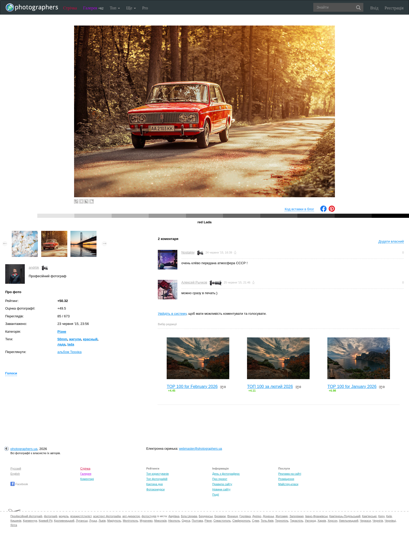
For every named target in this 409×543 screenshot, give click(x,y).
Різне (61, 332)
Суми (255, 520)
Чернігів (377, 520)
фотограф (50, 516)
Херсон (332, 520)
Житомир (281, 516)
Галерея (93, 8)
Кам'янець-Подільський (344, 516)
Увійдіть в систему (172, 314)
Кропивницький (64, 520)
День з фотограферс (226, 473)
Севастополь (222, 520)
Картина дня (154, 484)
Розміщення (286, 478)
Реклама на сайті (289, 473)
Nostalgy (188, 252)
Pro (145, 8)
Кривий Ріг (45, 520)
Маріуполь (114, 520)
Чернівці (390, 520)
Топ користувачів (157, 473)
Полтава (197, 520)
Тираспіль (296, 520)
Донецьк (268, 516)
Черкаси (365, 520)
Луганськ (82, 520)
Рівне (208, 520)
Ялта (13, 525)
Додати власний (391, 241)
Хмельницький (348, 520)
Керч (381, 516)
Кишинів (15, 520)
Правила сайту (222, 484)
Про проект (219, 478)
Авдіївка (174, 516)
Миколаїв (160, 520)
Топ (115, 8)
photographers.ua (23, 449)
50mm (62, 339)
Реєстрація (394, 8)
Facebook (19, 484)
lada (70, 344)
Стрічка (70, 8)
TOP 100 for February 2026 (192, 386)
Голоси (11, 373)
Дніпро (256, 516)
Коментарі (87, 478)
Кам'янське (369, 516)
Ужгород (310, 520)
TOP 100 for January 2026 (351, 386)
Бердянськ (206, 516)
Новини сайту (221, 489)
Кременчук (30, 520)
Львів (102, 520)
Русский (15, 468)
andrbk (34, 267)
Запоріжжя (297, 516)
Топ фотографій (156, 478)
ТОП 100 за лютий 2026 (270, 386)
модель (64, 516)
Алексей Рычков (194, 282)
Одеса (186, 520)
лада (61, 344)
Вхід (374, 8)
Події (215, 494)
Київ (389, 516)
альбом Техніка (69, 352)
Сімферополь (241, 520)
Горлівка (245, 516)
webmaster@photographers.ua (200, 449)
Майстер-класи (288, 484)
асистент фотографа (107, 516)
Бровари (220, 516)
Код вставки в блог (299, 209)
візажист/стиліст (80, 516)
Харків (321, 520)
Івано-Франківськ (316, 516)
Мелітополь (130, 520)
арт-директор (131, 516)
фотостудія (149, 516)
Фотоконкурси (155, 489)
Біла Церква (189, 516)
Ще (131, 8)
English (15, 473)
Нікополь (174, 520)
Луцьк (93, 520)
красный (90, 339)
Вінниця (232, 516)
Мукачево (146, 520)
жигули (75, 339)
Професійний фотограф (26, 516)
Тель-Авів (267, 520)
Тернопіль (281, 520)
